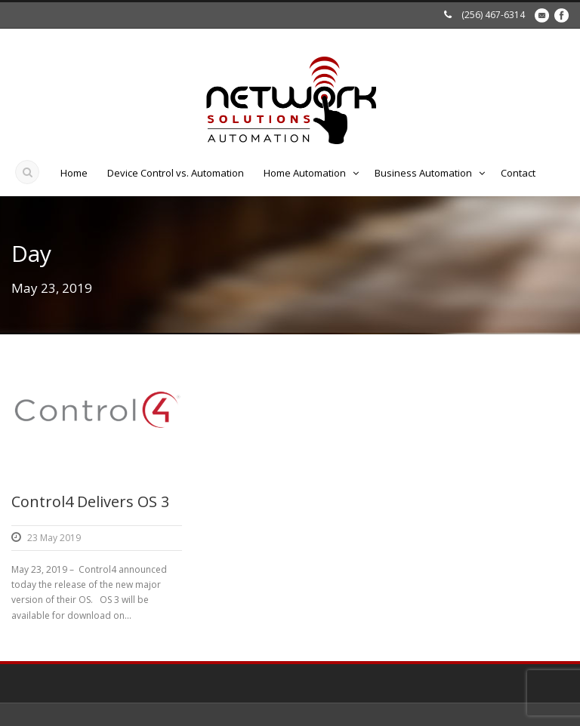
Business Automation (423, 173)
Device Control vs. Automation (175, 173)
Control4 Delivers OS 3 (90, 501)
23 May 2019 (54, 537)
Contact (518, 173)
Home (74, 173)
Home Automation (305, 173)
